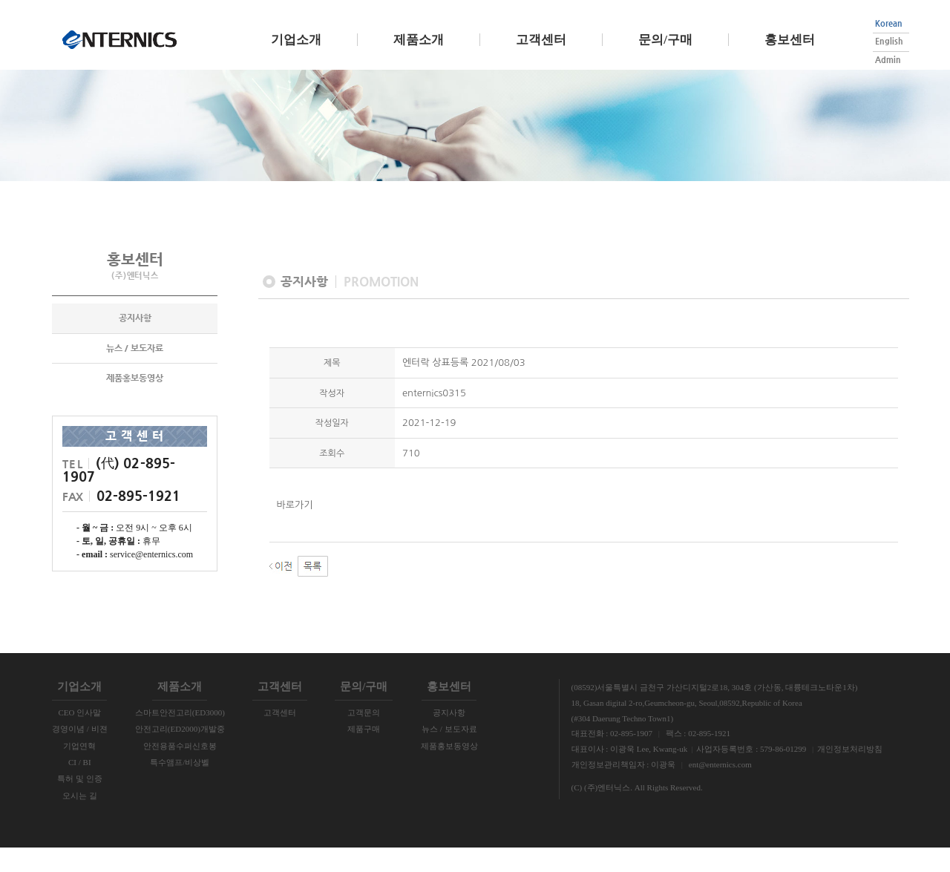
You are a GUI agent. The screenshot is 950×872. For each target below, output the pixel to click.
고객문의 (363, 736)
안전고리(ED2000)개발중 (180, 753)
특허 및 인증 (79, 803)
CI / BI (79, 786)
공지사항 (135, 343)
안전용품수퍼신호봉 (180, 770)
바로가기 (295, 529)
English (889, 41)
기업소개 (296, 39)
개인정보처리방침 (849, 773)
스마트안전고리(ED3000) (180, 736)
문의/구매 (665, 39)
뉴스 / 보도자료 (134, 373)
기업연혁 (79, 770)
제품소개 (418, 39)
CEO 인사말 (79, 736)
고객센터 (541, 39)
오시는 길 (79, 820)
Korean (888, 23)
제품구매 (363, 753)
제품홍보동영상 (134, 404)
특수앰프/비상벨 (179, 786)
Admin (888, 60)
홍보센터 (789, 39)
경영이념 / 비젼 (80, 753)
